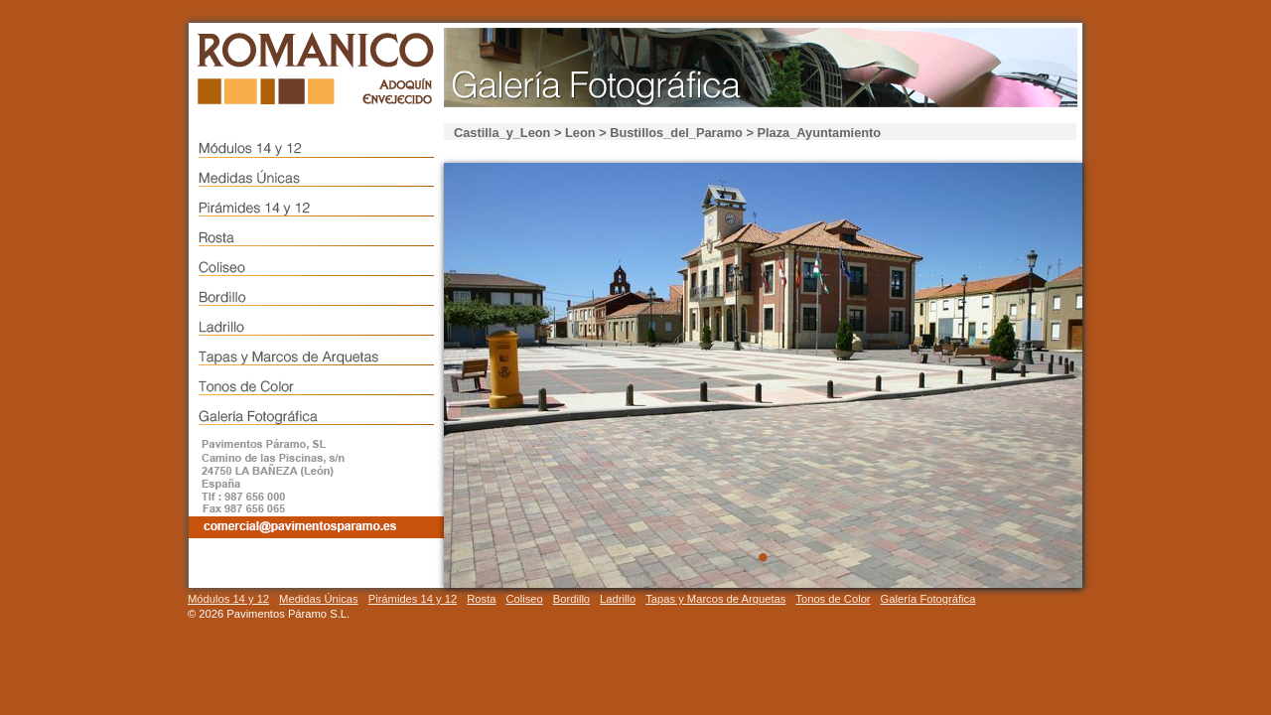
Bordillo (571, 599)
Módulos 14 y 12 (228, 599)
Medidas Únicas (318, 599)
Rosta (481, 599)
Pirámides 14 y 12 (413, 599)
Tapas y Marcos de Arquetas (715, 599)
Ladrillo (618, 599)
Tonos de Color (832, 599)
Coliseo (523, 599)
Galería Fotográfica (928, 599)
